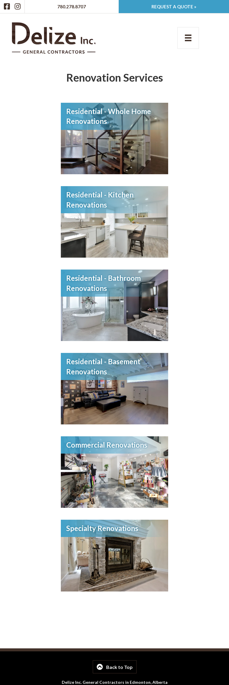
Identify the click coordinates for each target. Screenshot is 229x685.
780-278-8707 (98, 673)
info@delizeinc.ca (136, 673)
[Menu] (188, 38)
